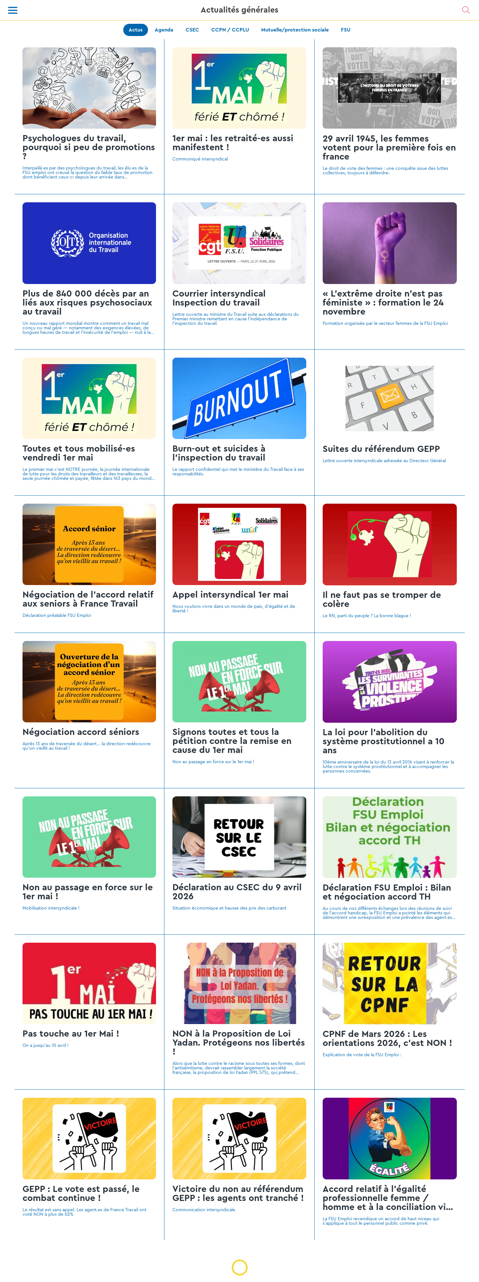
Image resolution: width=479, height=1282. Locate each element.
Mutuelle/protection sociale (295, 29)
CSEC (192, 29)
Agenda (164, 29)
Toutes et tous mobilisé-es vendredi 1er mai (79, 453)
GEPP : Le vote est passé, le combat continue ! (81, 1194)
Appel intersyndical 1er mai (230, 594)
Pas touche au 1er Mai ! (71, 1033)
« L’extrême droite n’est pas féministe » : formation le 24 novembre (383, 302)
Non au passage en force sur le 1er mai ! (88, 892)
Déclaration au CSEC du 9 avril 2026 (237, 892)
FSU (345, 29)
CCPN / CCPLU (230, 29)
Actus (136, 29)
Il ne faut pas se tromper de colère (382, 600)
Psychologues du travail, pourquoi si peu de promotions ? (89, 147)
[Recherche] (466, 10)
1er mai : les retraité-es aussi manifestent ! (232, 143)
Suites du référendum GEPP (381, 448)
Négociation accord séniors (81, 732)
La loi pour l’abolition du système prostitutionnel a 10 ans (384, 741)
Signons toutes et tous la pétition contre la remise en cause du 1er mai (231, 741)
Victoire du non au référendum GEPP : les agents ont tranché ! (238, 1194)
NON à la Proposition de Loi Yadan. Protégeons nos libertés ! (238, 1042)
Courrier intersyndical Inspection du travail (219, 298)
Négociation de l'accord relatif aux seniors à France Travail (88, 599)
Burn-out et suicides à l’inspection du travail (218, 453)
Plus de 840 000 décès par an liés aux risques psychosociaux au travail (87, 302)
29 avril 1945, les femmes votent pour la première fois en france (389, 147)
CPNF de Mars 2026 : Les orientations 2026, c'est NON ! (387, 1039)
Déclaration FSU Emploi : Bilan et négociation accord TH (387, 892)
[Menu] (13, 10)
